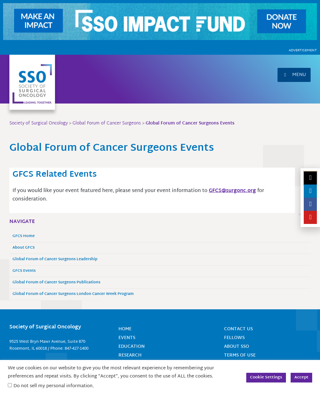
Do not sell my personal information (52, 386)
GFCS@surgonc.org (232, 190)
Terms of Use (240, 354)
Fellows (234, 337)
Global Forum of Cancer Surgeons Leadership (55, 259)
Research (130, 354)
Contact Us (238, 329)
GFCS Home (23, 236)
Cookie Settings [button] (266, 377)
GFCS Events (24, 270)
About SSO (236, 346)
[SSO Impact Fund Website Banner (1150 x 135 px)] (160, 21)
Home (125, 329)
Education (131, 346)
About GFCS (23, 247)
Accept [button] (301, 377)
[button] (294, 75)
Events (126, 337)
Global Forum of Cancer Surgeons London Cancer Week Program (73, 294)
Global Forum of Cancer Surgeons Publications (56, 282)
